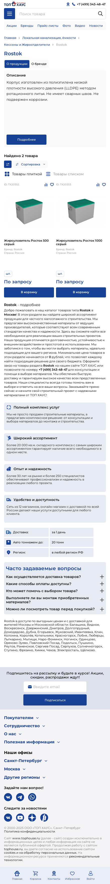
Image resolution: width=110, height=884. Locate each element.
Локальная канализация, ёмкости (49, 38)
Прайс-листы (48, 26)
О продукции (17, 64)
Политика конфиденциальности (29, 831)
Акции (12, 26)
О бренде (39, 64)
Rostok (61, 44)
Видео (80, 26)
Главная (10, 38)
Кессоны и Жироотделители (27, 44)
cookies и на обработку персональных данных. (40, 852)
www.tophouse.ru (26, 838)
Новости (96, 26)
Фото (67, 26)
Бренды (27, 26)
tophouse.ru (13, 849)
